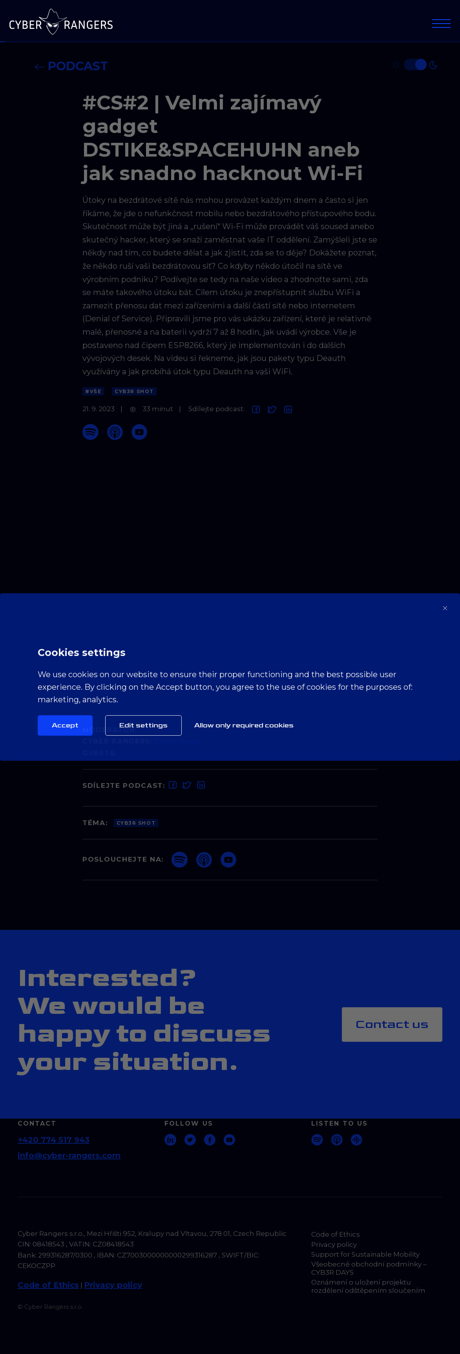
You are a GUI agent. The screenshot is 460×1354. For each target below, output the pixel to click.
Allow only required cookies (244, 725)
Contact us (392, 1024)
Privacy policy (113, 1285)
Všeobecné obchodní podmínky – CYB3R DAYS (369, 1268)
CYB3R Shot (134, 391)
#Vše (93, 391)
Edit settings (143, 725)
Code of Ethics (48, 1285)
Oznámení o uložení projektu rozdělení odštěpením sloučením (368, 1286)
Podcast (71, 66)
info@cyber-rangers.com (69, 1155)
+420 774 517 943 (53, 1139)
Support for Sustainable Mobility (365, 1254)
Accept (65, 725)
